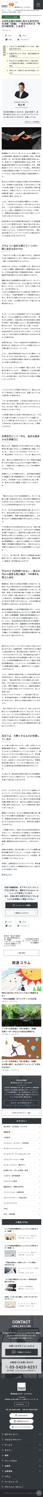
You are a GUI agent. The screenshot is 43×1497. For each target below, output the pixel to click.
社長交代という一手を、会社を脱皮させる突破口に (24, 54)
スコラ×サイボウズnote (21, 1427)
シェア (8, 36)
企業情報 (8, 1471)
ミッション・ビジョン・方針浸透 (16, 1143)
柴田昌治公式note (21, 1421)
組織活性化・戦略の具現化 (14, 1187)
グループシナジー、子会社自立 (15, 1197)
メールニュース (11, 1481)
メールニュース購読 (21, 905)
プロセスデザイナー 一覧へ (21, 1113)
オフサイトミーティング (13, 1148)
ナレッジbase (11, 1460)
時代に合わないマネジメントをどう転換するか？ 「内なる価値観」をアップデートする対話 (20, 995)
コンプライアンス (10, 1203)
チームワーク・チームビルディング (17, 1154)
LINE (8, 40)
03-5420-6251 (21, 1367)
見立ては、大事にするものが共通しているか (24, 71)
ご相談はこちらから (21, 913)
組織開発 (7, 1132)
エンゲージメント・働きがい (14, 1165)
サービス (8, 1444)
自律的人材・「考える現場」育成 (16, 1170)
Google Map (20, 1404)
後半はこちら (7, 874)
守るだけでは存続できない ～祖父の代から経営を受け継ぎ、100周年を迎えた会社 (24, 63)
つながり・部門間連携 (12, 1176)
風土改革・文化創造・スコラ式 (15, 1126)
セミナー (8, 1450)
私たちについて (11, 1434)
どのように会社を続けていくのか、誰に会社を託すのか (24, 47)
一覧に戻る (21, 953)
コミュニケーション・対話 (14, 1159)
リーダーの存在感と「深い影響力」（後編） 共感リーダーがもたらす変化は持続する (19, 1030)
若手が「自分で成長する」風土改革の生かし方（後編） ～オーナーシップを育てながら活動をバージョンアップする (12, 941)
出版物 (7, 1465)
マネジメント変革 (10, 1181)
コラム (7, 1476)
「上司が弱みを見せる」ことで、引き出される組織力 (30, 941)
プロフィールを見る (31, 122)
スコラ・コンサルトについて (21, 1103)
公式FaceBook (21, 1415)
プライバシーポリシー (14, 1486)
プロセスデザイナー (13, 1439)
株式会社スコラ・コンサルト (22, 7)
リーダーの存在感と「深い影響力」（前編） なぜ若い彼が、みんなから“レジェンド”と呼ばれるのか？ (21, 1064)
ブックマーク (23, 40)
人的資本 (7, 1137)
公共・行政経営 (9, 1214)
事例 (6, 1455)
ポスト (23, 36)
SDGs (6, 1208)
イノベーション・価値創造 (14, 1192)
